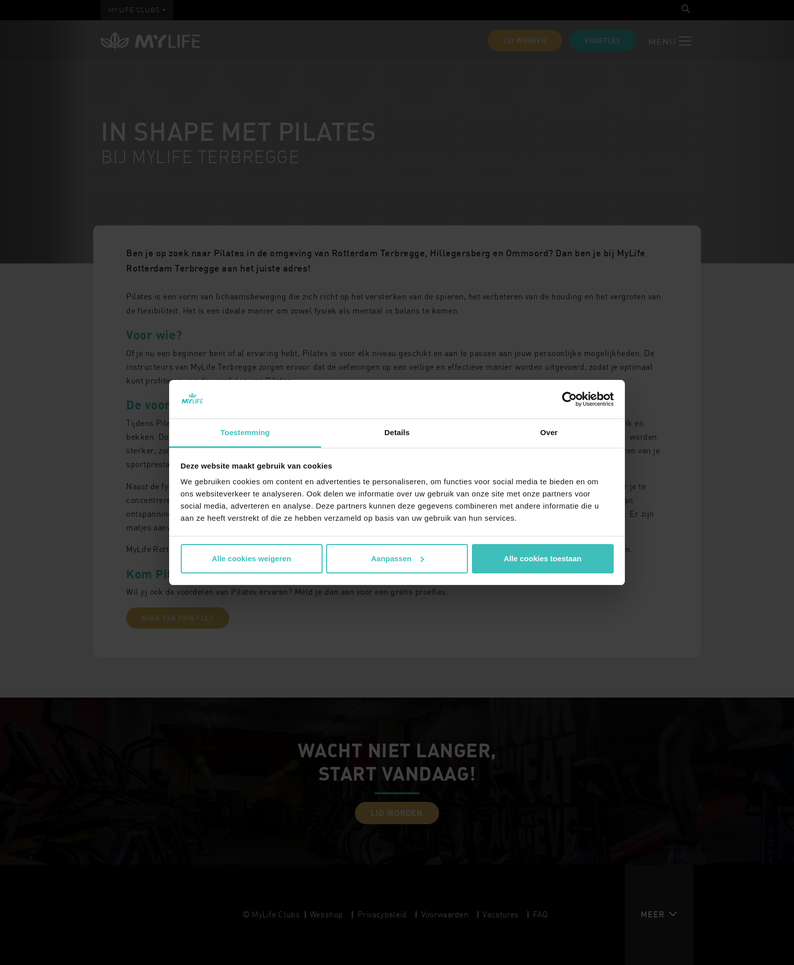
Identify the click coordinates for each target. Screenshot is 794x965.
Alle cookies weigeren (251, 558)
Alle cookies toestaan (542, 558)
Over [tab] (549, 432)
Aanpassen (397, 558)
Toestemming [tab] (245, 432)
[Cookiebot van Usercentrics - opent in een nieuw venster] (569, 399)
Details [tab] (397, 432)
